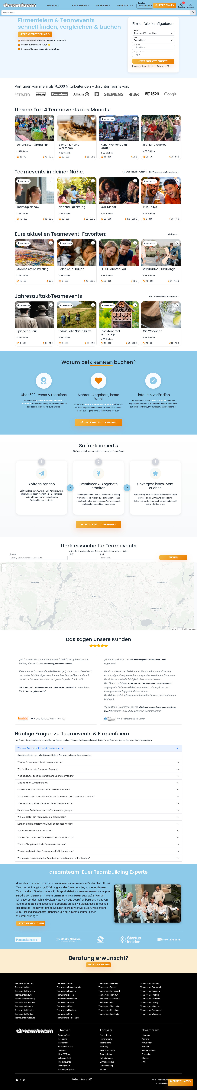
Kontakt (145, 1047)
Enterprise (146, 1054)
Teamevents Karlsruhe (25, 1003)
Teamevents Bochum (150, 984)
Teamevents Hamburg (25, 999)
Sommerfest (64, 1035)
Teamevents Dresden (66, 991)
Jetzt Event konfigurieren (98, 526)
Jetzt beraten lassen (31, 924)
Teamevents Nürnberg (67, 1010)
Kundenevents (64, 1062)
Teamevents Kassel (65, 1003)
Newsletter (147, 1043)
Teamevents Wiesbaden (109, 1014)
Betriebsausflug (107, 1062)
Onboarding (63, 1043)
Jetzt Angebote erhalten (35, 34)
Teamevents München (150, 1007)
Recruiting (62, 1039)
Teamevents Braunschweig (69, 987)
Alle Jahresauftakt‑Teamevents (164, 298)
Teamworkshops (80, 5)
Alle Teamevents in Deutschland (164, 174)
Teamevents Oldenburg (109, 1010)
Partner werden (149, 1051)
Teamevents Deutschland (68, 1018)
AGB (154, 1080)
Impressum (162, 1080)
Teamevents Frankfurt (108, 995)
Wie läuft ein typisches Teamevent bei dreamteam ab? (46, 837)
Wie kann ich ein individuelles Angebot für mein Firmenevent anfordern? (54, 858)
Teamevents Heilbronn (150, 999)
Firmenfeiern (103, 5)
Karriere (145, 1039)
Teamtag (104, 1047)
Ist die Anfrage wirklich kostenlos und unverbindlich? (44, 790)
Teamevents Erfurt (23, 995)
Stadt (102, 554)
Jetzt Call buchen (98, 965)
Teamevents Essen (65, 995)
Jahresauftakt (64, 1058)
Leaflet (174, 629)
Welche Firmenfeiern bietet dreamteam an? (40, 762)
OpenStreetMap (183, 629)
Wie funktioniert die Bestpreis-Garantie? (38, 769)
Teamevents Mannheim (109, 1007)
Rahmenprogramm (66, 1070)
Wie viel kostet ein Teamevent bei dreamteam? (42, 817)
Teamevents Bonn (23, 987)
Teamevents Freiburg (149, 995)
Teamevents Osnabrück (151, 1010)
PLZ (72, 554)
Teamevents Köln (106, 1003)
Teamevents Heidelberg (109, 999)
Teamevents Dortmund (25, 991)
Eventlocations (125, 5)
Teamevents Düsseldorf (109, 991)
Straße (13, 554)
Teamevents (53, 5)
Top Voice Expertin (52, 896)
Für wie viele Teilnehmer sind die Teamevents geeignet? (46, 810)
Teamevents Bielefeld (108, 984)
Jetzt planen (164, 5)
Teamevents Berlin (65, 984)
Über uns (146, 1035)
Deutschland (145, 5)
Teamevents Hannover (67, 999)
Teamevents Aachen (24, 984)
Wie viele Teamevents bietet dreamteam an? (41, 748)
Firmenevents (106, 1039)
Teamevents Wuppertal (150, 1014)
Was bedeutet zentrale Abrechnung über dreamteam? (46, 776)
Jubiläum (62, 1051)
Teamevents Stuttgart (24, 1014)
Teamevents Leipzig (149, 1003)
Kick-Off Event (64, 1054)
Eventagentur (64, 1066)
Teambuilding (106, 1054)
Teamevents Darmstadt (151, 987)
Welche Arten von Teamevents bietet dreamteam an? (46, 803)
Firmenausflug (106, 1066)
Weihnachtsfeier (65, 1047)
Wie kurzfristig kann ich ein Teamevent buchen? (42, 844)
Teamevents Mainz (65, 1007)
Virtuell (103, 1070)
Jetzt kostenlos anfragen (98, 421)
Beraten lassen (178, 1082)
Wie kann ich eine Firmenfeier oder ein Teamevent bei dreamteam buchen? (56, 796)
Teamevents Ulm (64, 1014)
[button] (4, 566)
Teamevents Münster (24, 1010)
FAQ (144, 1062)
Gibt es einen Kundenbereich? (33, 783)
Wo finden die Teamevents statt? (35, 831)
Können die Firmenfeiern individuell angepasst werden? (45, 824)
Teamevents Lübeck (24, 1007)
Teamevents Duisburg (150, 991)
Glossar (145, 1058)
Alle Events (173, 236)
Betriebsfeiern (106, 1058)
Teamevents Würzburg (25, 1018)
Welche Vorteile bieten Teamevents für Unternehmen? (46, 851)
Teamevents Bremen (108, 987)
